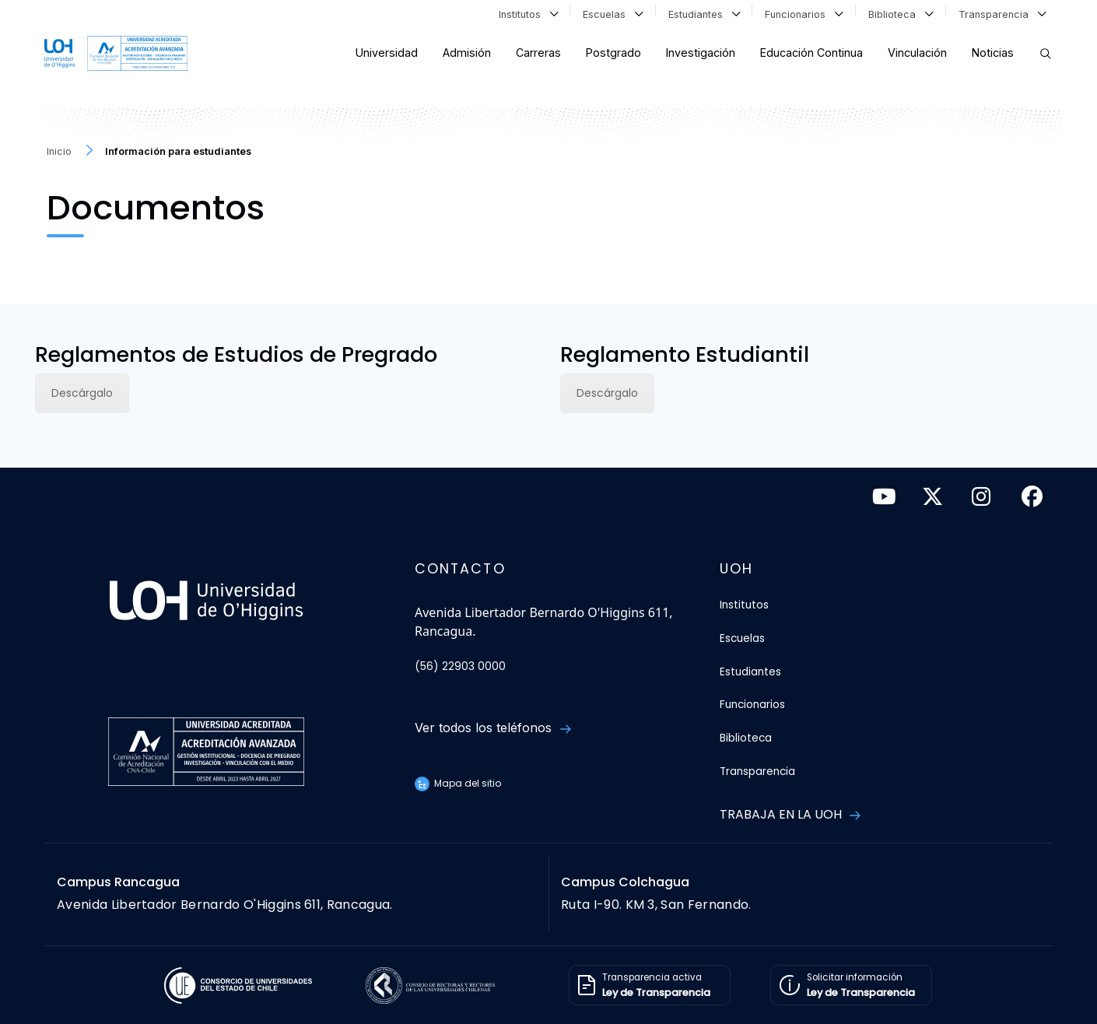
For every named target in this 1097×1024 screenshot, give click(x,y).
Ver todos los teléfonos (492, 727)
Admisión (467, 52)
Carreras (538, 52)
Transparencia (1002, 13)
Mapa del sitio (458, 783)
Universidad (387, 52)
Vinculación (917, 52)
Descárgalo (82, 393)
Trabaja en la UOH (790, 814)
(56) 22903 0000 (460, 666)
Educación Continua (811, 52)
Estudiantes (704, 13)
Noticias (993, 52)
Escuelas (613, 13)
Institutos (529, 13)
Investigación (700, 52)
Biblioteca (901, 13)
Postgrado (613, 52)
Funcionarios (804, 13)
